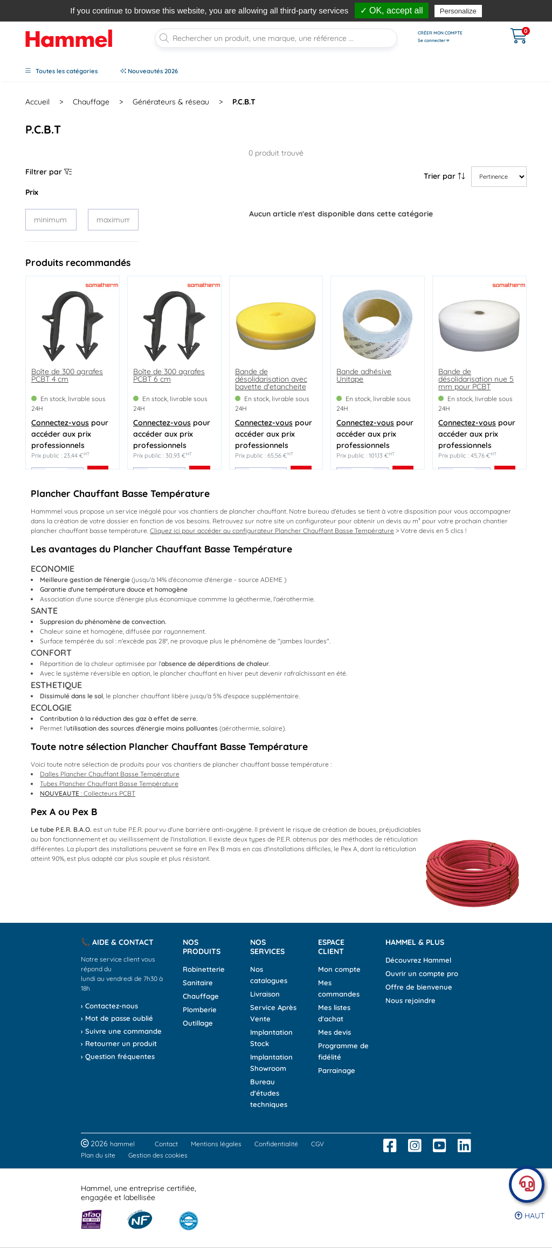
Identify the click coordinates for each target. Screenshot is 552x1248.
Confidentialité (276, 1144)
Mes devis (334, 1032)
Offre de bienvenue (418, 987)
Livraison (265, 994)
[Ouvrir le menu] (453, 37)
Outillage (198, 1023)
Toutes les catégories (61, 71)
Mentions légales (216, 1144)
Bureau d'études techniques (268, 1093)
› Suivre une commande (121, 1031)
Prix (31, 192)
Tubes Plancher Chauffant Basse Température (109, 784)
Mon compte (339, 969)
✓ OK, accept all (391, 10)
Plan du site (98, 1155)
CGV (317, 1144)
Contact (166, 1144)
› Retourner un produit (119, 1043)
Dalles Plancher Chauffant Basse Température (110, 774)
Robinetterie (204, 969)
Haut (529, 1216)
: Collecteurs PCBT (87, 793)
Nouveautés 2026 (149, 71)
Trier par (444, 176)
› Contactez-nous (109, 1005)
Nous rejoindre (410, 1000)
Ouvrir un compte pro (421, 973)
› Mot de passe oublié (117, 1018)
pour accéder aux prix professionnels (69, 434)
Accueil (37, 102)
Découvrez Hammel (418, 960)
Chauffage (201, 996)
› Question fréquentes (118, 1056)
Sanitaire (198, 982)
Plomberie (200, 1009)
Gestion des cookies (158, 1155)
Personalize (458, 11)
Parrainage (336, 1070)
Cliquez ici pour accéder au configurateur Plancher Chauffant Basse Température (272, 531)
